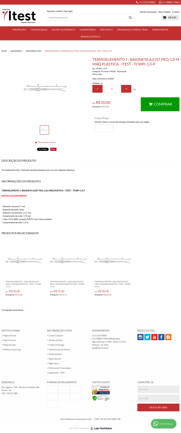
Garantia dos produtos (59, 349)
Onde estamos (55, 354)
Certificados (39, 29)
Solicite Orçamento (148, 12)
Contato (175, 12)
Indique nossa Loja (12, 349)
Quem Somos (55, 359)
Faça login (68, 11)
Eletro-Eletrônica (63, 29)
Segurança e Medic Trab (132, 29)
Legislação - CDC (57, 372)
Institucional (11, 330)
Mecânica (106, 29)
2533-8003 (147, 2)
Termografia (160, 29)
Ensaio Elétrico (90, 36)
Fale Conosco (9, 340)
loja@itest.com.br (100, 348)
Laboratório (88, 29)
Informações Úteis (59, 330)
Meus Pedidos (164, 12)
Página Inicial (9, 335)
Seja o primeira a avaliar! (103, 79)
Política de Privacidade (60, 368)
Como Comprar (56, 335)
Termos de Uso (55, 340)
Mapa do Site (9, 345)
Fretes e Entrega (56, 345)
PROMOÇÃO (19, 29)
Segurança (53, 363)
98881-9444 (170, 2)
